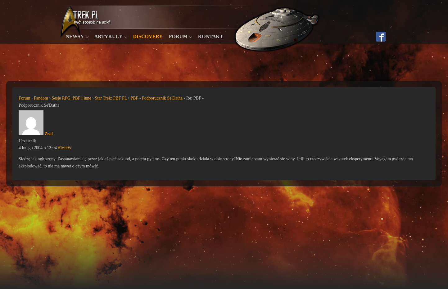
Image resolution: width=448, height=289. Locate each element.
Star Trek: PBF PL (111, 98)
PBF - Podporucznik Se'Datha (156, 98)
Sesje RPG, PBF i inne (71, 98)
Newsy (75, 36)
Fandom (41, 98)
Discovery (147, 36)
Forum (178, 36)
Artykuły (108, 36)
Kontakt (210, 36)
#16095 (64, 147)
